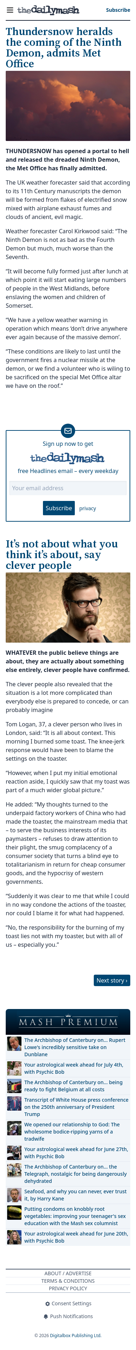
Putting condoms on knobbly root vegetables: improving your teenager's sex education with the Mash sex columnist (75, 1216)
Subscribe (59, 508)
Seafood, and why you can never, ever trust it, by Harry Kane (75, 1195)
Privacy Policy (68, 1288)
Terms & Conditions (67, 1280)
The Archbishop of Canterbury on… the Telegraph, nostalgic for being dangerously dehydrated (75, 1173)
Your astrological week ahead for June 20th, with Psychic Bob (76, 1237)
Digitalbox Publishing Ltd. (76, 1335)
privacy (87, 508)
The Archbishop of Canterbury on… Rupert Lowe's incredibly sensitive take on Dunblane (74, 1047)
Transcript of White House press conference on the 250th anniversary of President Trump (76, 1106)
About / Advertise (67, 1273)
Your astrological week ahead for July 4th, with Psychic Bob (73, 1068)
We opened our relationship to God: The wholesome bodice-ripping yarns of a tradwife (72, 1131)
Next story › (112, 980)
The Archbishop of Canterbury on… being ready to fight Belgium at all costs (73, 1086)
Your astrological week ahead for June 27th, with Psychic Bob (76, 1153)
